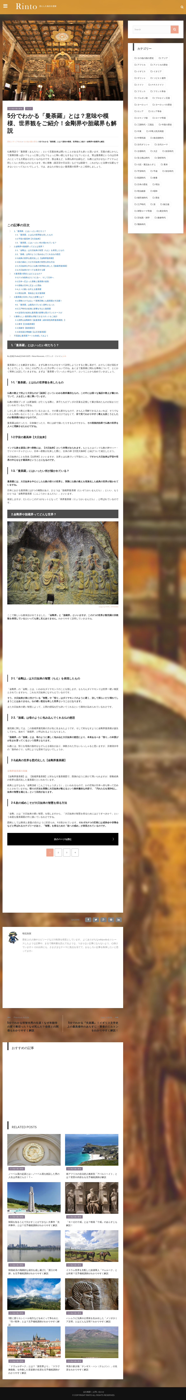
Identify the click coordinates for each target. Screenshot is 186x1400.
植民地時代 (142, 198)
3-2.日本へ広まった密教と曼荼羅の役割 (32, 281)
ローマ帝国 (160, 118)
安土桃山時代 (143, 158)
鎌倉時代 (161, 217)
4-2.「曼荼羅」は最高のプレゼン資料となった (35, 304)
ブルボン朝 (142, 98)
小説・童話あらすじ (146, 164)
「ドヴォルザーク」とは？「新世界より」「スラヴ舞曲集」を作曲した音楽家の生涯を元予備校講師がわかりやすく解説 (34, 1369)
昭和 (155, 191)
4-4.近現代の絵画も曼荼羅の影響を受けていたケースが (38, 312)
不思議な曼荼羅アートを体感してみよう (31, 335)
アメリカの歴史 (160, 65)
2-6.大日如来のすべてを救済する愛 (30, 270)
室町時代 (161, 158)
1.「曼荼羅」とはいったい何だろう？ (30, 231)
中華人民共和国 (156, 131)
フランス (141, 91)
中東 (139, 131)
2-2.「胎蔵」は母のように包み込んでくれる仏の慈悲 (37, 254)
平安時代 (141, 171)
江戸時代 (141, 204)
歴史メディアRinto (14, 142)
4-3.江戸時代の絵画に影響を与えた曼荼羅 (33, 308)
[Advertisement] (34, 196)
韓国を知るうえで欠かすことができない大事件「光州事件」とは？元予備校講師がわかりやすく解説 (34, 1223)
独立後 (166, 204)
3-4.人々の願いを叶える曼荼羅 (28, 289)
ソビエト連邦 (159, 78)
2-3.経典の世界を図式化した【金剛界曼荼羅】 (35, 258)
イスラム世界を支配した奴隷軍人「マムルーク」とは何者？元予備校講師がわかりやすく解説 (91, 1271)
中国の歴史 (167, 124)
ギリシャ (141, 78)
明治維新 (141, 191)
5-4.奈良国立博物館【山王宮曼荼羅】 (31, 332)
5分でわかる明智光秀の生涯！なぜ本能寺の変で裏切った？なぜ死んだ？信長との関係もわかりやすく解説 (33, 1026)
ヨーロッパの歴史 (163, 104)
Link (64, 356)
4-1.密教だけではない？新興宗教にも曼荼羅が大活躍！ (38, 301)
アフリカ (141, 65)
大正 (155, 151)
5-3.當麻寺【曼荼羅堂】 (25, 328)
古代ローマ (162, 144)
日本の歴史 (142, 184)
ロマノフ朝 (142, 118)
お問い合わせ (98, 1392)
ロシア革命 (156, 111)
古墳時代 (141, 151)
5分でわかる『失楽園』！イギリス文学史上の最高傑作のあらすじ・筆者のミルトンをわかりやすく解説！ (92, 1026)
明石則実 (26, 933)
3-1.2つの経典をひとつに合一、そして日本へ (34, 277)
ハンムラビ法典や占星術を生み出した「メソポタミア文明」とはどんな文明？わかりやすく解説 (91, 1319)
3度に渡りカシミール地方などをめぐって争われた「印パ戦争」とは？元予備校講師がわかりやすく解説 (34, 1321)
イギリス (141, 71)
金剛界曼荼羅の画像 (17, 770)
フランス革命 (159, 91)
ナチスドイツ (157, 85)
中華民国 (141, 138)
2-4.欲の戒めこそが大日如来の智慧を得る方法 (35, 262)
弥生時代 (169, 171)
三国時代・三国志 (145, 124)
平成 (155, 171)
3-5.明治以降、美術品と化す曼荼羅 (30, 293)
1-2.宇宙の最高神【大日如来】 (28, 239)
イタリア (157, 71)
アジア (29, 109)
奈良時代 (169, 151)
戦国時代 (141, 178)
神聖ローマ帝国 (144, 211)
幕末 (166, 164)
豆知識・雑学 (143, 217)
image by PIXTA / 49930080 (108, 607)
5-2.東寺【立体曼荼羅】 (25, 324)
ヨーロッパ (142, 104)
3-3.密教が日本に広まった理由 (28, 285)
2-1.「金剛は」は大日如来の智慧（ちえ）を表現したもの (39, 250)
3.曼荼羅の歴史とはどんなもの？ (28, 273)
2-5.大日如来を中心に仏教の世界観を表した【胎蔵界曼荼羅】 (41, 266)
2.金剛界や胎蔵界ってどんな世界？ (29, 246)
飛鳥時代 (141, 224)
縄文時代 (163, 211)
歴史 (157, 198)
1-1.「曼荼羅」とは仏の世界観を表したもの (34, 235)
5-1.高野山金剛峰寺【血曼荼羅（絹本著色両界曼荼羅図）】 (40, 320)
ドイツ (140, 85)
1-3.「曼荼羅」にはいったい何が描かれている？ (35, 242)
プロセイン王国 (162, 98)
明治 (157, 184)
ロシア (140, 111)
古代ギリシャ (143, 144)
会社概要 (87, 1392)
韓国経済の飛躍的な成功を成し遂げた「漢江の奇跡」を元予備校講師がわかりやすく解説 (32, 1271)
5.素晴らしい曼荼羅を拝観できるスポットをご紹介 (35, 316)
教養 (155, 178)
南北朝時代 (158, 138)
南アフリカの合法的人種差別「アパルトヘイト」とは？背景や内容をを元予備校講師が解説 (91, 1175)
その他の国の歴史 (16, 109)
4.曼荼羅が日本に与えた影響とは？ (29, 297)
